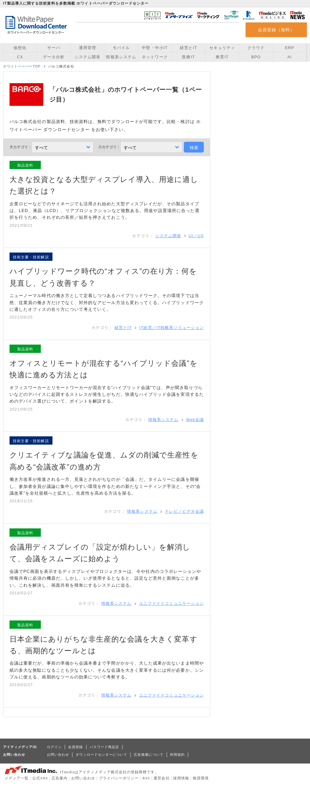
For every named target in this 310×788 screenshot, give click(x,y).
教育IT (222, 57)
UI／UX (196, 236)
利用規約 (177, 754)
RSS (146, 778)
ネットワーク (155, 57)
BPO (256, 57)
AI (289, 57)
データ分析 (53, 57)
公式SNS (40, 778)
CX (20, 57)
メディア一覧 (17, 778)
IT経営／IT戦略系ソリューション (171, 327)
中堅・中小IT (155, 47)
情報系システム (121, 57)
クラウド (256, 47)
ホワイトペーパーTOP (22, 66)
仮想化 (20, 47)
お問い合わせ (58, 754)
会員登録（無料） (276, 29)
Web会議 (195, 419)
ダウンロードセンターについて (101, 754)
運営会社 (161, 778)
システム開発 (87, 57)
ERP (289, 47)
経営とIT (188, 47)
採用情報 (181, 778)
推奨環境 (201, 778)
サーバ (53, 47)
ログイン (54, 747)
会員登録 (75, 747)
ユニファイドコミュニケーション (171, 603)
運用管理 (87, 47)
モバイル (121, 47)
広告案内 (60, 778)
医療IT (188, 57)
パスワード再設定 (104, 747)
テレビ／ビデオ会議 (184, 511)
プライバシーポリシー (119, 778)
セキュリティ (222, 47)
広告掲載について (149, 754)
